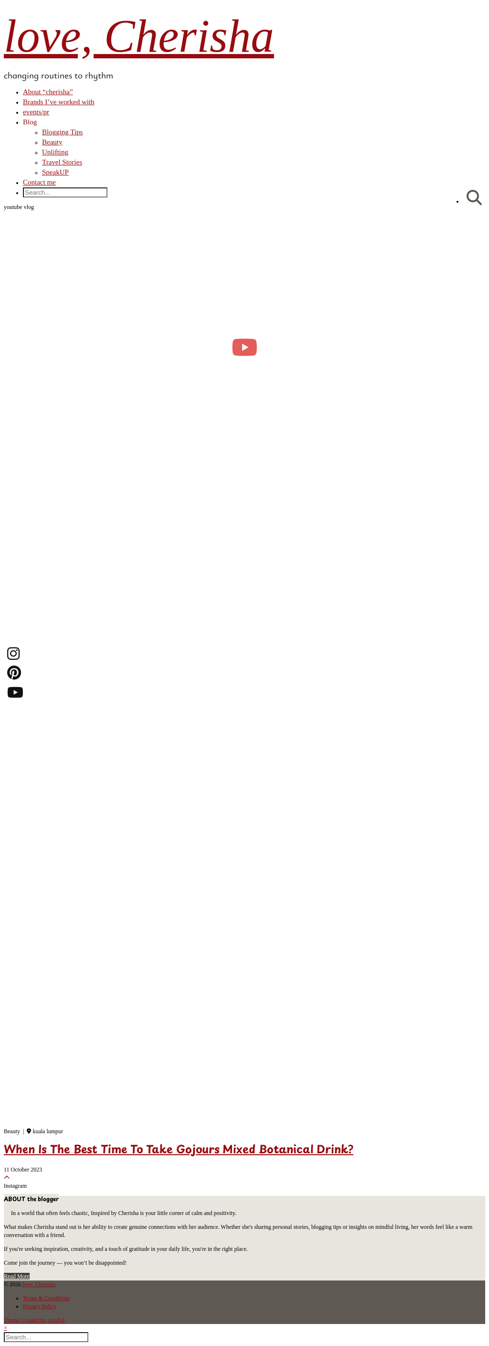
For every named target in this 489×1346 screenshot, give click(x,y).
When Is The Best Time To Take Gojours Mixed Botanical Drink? (178, 1150)
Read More (17, 1276)
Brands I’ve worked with (59, 102)
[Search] (474, 198)
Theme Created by (34, 1320)
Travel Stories (62, 162)
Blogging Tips (62, 132)
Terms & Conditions (46, 1298)
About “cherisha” (48, 92)
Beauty (52, 142)
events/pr (36, 112)
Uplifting (55, 152)
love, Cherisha (139, 36)
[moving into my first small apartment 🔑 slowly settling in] (244, 346)
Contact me (39, 182)
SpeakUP (55, 172)
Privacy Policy (39, 1306)
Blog (30, 122)
